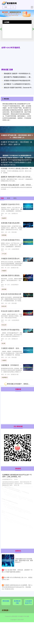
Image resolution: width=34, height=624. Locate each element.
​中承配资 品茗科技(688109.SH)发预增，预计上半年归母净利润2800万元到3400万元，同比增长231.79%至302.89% (17, 587)
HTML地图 (26, 616)
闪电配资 (4, 270)
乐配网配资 (5, 377)
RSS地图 (20, 616)
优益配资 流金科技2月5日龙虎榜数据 (14, 204)
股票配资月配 (17, 602)
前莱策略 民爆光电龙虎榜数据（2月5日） (16, 223)
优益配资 (4, 218)
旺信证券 (4, 325)
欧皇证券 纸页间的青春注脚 (11, 294)
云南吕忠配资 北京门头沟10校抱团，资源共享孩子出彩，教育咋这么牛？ (24, 560)
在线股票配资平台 (28, 602)
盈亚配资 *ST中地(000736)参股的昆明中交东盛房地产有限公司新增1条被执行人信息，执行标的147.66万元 (17, 162)
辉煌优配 (6, 601)
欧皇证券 (4, 306)
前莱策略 (4, 235)
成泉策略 (4, 289)
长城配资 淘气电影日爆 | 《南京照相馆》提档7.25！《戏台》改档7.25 (16, 143)
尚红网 (3, 343)
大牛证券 (4, 253)
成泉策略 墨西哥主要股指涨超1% (13, 275)
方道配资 (4, 360)
